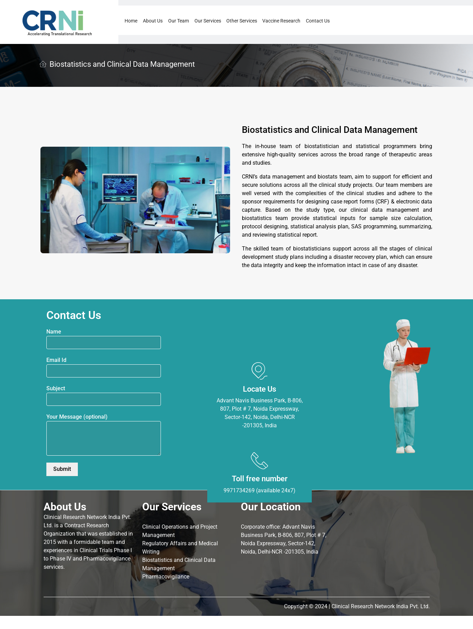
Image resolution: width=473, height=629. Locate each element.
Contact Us (318, 21)
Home (131, 21)
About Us (153, 21)
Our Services (207, 21)
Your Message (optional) (103, 434)
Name (103, 338)
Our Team (178, 21)
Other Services (241, 21)
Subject (103, 395)
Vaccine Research (281, 21)
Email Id (103, 367)
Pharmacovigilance (165, 576)
